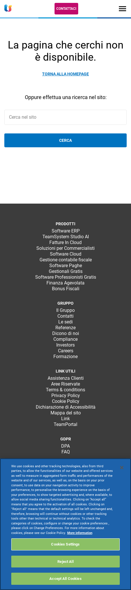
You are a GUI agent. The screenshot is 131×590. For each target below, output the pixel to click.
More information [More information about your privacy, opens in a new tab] (79, 533)
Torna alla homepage (65, 74)
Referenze (65, 327)
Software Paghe (65, 265)
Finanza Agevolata (65, 283)
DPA (65, 446)
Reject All (65, 561)
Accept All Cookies (65, 578)
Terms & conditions (65, 389)
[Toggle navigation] (122, 8)
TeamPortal (65, 424)
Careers (65, 350)
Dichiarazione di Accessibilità (66, 407)
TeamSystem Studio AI (65, 236)
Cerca (65, 140)
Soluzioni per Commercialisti (65, 248)
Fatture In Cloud (65, 242)
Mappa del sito (65, 413)
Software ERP (66, 231)
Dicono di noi (65, 333)
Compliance (65, 339)
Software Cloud (65, 254)
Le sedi (65, 322)
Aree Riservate (65, 384)
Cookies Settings (65, 544)
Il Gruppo (65, 310)
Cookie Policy (65, 401)
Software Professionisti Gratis (65, 277)
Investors (65, 345)
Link (65, 418)
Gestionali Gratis (66, 271)
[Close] (121, 467)
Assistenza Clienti (66, 378)
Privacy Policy (65, 395)
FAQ (65, 452)
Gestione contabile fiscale (66, 260)
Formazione (65, 356)
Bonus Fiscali (65, 288)
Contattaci (66, 9)
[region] (65, 524)
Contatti (65, 316)
